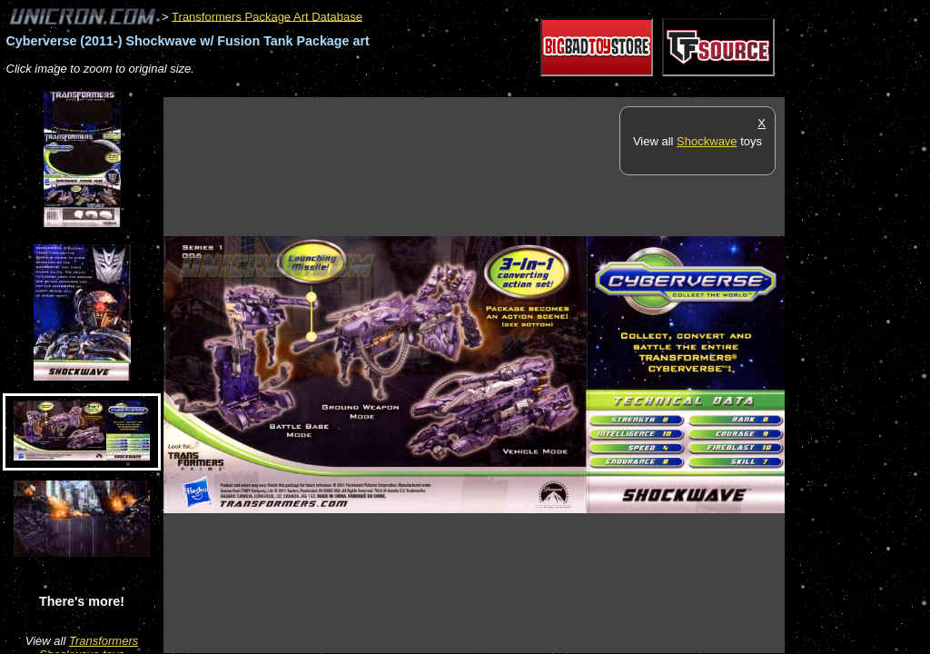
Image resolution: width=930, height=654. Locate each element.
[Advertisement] (494, 87)
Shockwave (707, 141)
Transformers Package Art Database (267, 16)
